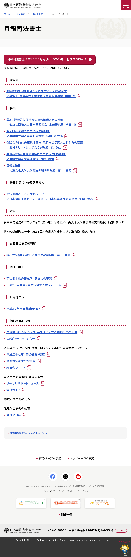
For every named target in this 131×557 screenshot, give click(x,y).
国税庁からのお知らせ (20, 338)
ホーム (7, 14)
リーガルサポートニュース (22, 383)
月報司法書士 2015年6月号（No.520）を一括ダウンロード (46, 59)
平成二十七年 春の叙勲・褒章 (25, 354)
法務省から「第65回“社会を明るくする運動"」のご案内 (41, 332)
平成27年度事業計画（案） (23, 308)
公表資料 (21, 14)
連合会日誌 (13, 415)
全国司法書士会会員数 (20, 361)
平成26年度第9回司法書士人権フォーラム (33, 285)
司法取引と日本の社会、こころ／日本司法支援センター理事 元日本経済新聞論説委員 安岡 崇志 (50, 196)
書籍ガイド (13, 390)
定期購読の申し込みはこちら (28, 433)
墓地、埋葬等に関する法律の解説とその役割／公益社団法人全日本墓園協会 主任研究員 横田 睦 (41, 122)
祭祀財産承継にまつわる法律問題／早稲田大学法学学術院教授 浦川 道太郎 (34, 134)
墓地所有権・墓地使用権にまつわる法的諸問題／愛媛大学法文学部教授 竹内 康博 (36, 157)
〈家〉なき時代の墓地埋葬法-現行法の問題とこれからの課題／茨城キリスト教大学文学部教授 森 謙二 (44, 145)
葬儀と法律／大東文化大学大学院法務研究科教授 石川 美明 (38, 168)
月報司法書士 (38, 14)
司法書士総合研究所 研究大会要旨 (29, 278)
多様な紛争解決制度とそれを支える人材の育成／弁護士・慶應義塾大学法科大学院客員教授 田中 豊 (41, 94)
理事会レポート (16, 367)
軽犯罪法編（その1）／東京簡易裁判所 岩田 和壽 (38, 255)
